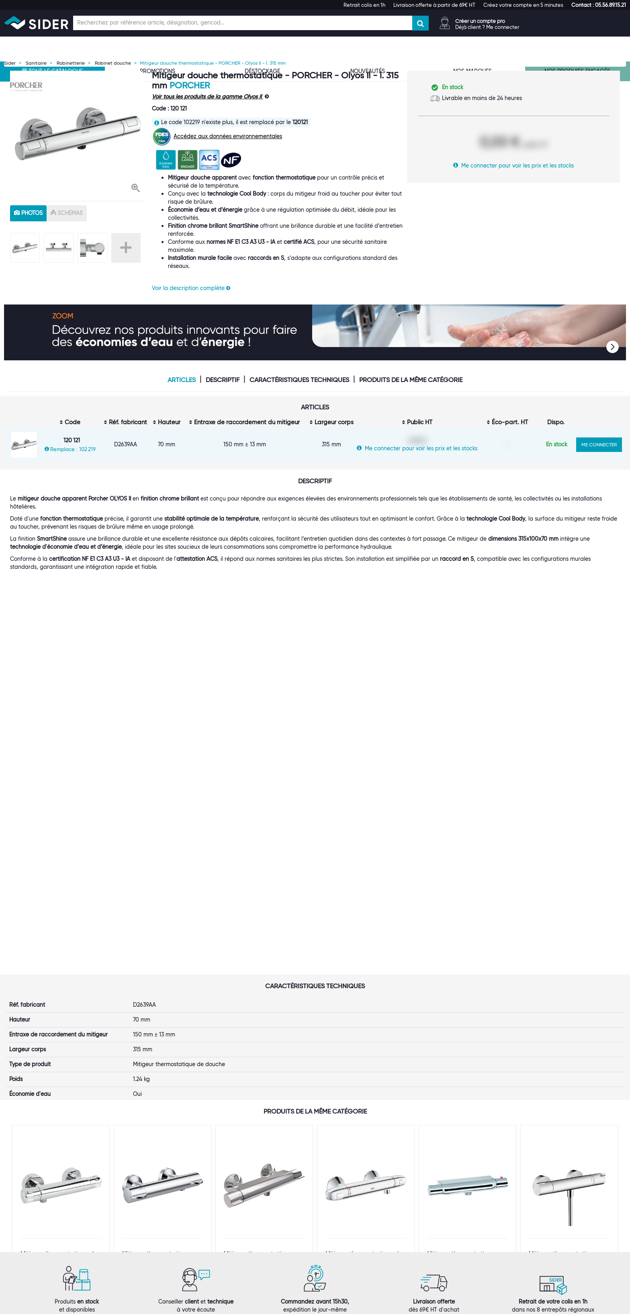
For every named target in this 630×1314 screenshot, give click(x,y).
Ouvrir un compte (242, 1170)
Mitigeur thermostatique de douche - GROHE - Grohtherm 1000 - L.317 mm (364, 998)
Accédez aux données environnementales (228, 136)
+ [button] (126, 248)
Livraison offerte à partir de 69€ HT (434, 5)
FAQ (330, 1186)
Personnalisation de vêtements (259, 1218)
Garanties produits (349, 1194)
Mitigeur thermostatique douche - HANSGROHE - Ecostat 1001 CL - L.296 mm (566, 998)
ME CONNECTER (599, 444)
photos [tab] (28, 213)
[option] (78, 134)
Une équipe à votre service (149, 1186)
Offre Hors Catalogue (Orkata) (259, 1210)
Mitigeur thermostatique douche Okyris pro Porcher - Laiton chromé (161, 998)
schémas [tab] (67, 213)
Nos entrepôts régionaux (251, 1178)
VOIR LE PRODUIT (61, 1041)
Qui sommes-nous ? (140, 1170)
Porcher (190, 85)
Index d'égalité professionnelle (469, 1178)
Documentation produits (461, 1194)
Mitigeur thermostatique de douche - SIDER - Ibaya (59, 995)
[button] (598, 5)
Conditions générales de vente (364, 1202)
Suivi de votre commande (358, 1170)
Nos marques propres (142, 1194)
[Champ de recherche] (242, 23)
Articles (182, 380)
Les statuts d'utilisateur (249, 1194)
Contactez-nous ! (242, 1226)
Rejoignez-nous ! (136, 1210)
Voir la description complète (191, 288)
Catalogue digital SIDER (251, 1202)
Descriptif (222, 380)
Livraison (336, 1178)
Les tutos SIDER (449, 1186)
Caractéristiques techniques (299, 380)
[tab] (157, 1159)
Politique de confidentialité (359, 1210)
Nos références (134, 1202)
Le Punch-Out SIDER (246, 1186)
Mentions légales (258, 1307)
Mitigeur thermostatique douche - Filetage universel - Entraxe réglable (465, 998)
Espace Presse (133, 1226)
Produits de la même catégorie (410, 380)
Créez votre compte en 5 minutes (523, 5)
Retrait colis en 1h (364, 5)
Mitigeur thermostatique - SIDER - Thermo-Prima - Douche (260, 998)
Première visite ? (136, 1178)
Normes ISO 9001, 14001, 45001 (470, 1170)
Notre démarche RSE (141, 1218)
